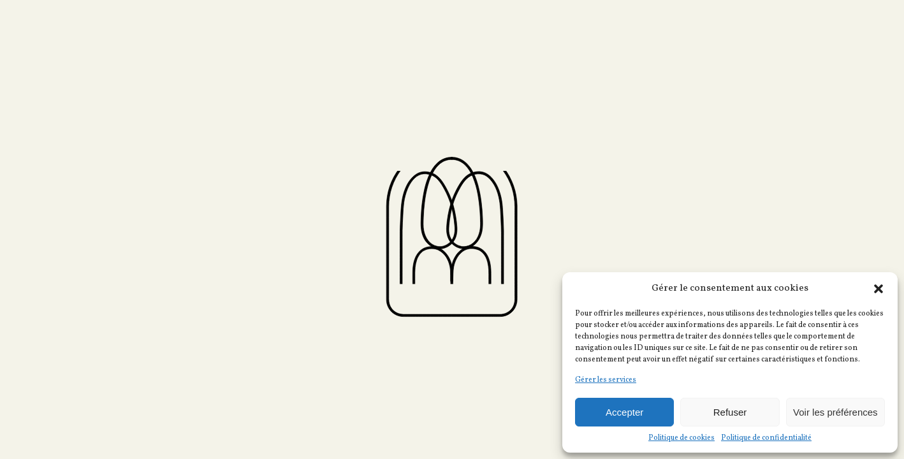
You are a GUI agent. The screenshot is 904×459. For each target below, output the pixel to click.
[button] (878, 288)
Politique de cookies (681, 438)
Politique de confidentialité (766, 438)
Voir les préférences (835, 412)
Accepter (624, 412)
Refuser (730, 412)
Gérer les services (605, 380)
